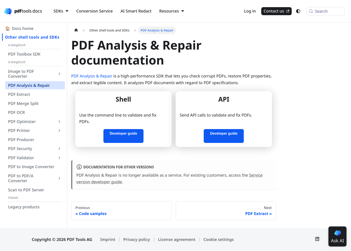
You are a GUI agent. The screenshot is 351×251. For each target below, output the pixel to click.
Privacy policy (136, 239)
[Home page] (76, 30)
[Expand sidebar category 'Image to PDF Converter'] (59, 73)
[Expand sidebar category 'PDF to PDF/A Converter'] (59, 178)
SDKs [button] (58, 11)
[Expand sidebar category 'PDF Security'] (59, 148)
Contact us (276, 11)
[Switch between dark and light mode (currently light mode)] (298, 11)
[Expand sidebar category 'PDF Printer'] (59, 130)
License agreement (176, 239)
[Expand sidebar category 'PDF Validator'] (59, 158)
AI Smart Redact (136, 11)
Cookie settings (218, 239)
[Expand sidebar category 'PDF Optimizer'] (59, 121)
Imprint (107, 239)
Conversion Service (94, 11)
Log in (250, 11)
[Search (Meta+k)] (326, 11)
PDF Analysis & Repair (91, 76)
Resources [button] (169, 11)
